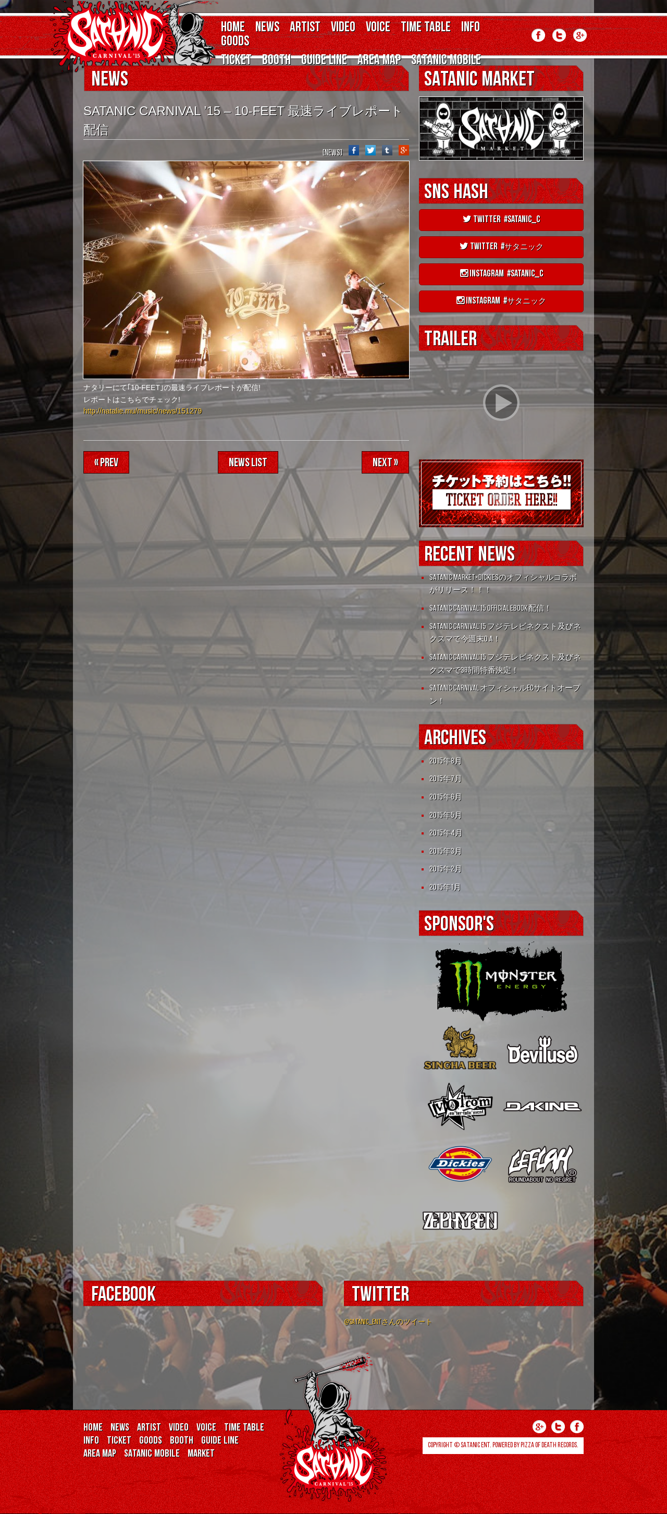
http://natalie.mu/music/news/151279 (142, 411)
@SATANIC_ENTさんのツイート (388, 1322)
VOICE (378, 28)
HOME (233, 28)
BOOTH (276, 61)
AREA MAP (379, 61)
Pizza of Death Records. (549, 1445)
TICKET (236, 61)
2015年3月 (445, 851)
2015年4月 (446, 833)
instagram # (501, 301)
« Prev (106, 463)
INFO (470, 28)
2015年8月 (445, 761)
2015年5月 (445, 815)
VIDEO (343, 28)
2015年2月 (445, 869)
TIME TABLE (426, 28)
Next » (385, 463)
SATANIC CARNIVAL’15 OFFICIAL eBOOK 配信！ (490, 608)
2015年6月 (445, 797)
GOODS (235, 42)
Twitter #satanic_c (501, 219)
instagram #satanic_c (501, 274)
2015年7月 (445, 779)
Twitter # (502, 246)
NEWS (267, 28)
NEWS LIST (248, 463)
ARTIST (305, 28)
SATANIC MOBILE (446, 61)
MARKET (201, 1454)
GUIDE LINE (324, 61)
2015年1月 (445, 887)
